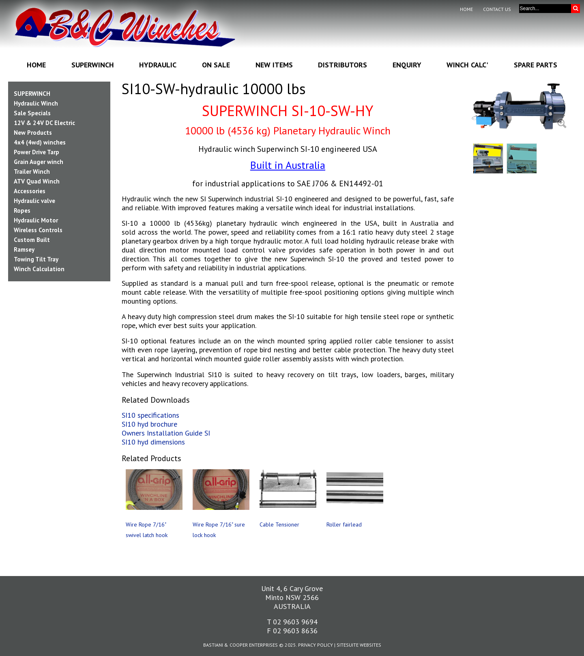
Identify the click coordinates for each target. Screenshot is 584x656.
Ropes (22, 210)
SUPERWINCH (32, 93)
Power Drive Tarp (36, 152)
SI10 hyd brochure (149, 424)
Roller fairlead (344, 524)
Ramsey (24, 249)
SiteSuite (348, 645)
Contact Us (497, 9)
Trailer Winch (32, 171)
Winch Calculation (39, 269)
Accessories (29, 191)
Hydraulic (157, 64)
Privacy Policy (315, 645)
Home (466, 9)
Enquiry (407, 64)
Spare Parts (535, 64)
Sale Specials (32, 113)
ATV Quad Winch (37, 181)
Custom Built (32, 240)
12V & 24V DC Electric (44, 123)
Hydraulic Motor (36, 220)
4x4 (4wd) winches (40, 142)
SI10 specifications (150, 415)
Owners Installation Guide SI (166, 433)
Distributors (342, 64)
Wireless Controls (38, 230)
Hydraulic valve (34, 201)
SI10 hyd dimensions (153, 442)
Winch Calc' (467, 64)
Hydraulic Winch (36, 103)
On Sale (216, 64)
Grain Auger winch (38, 162)
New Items (274, 64)
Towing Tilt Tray (36, 259)
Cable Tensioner (279, 524)
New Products (33, 132)
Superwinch (92, 64)
